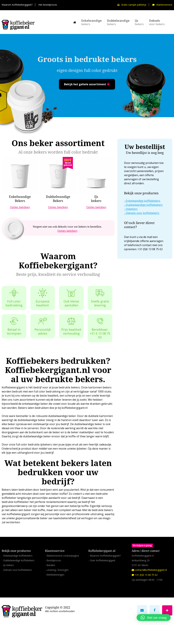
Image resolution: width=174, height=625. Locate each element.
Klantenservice (162, 4)
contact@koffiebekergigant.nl (149, 570)
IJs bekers (8, 565)
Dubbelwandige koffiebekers (144, 205)
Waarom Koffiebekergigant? (17, 4)
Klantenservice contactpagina (63, 555)
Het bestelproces (47, 4)
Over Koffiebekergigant (102, 560)
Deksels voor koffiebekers (142, 213)
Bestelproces (54, 560)
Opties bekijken (67, 231)
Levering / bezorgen (57, 570)
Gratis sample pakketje (131, 4)
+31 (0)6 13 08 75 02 (145, 574)
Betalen (51, 565)
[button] (154, 617)
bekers (91, 22)
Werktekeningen (55, 574)
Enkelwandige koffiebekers (143, 201)
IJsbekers (132, 209)
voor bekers (157, 22)
